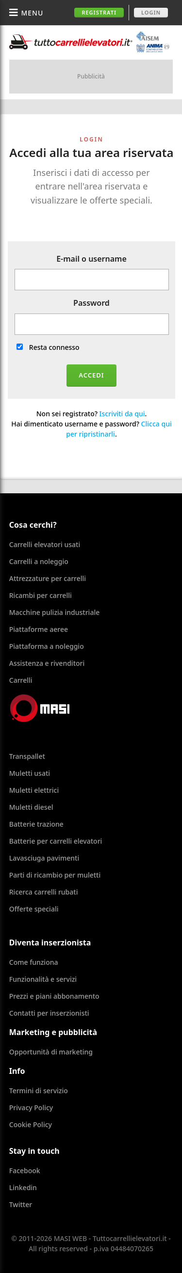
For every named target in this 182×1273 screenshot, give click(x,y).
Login (151, 12)
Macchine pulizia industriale (54, 612)
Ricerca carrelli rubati (43, 891)
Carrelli (21, 680)
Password (91, 303)
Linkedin (23, 1187)
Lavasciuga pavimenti (44, 858)
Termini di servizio (38, 1090)
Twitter (20, 1204)
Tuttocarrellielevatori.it (89, 41)
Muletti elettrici (34, 790)
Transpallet (27, 756)
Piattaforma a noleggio (46, 646)
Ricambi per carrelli (40, 595)
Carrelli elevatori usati (44, 544)
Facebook (24, 1170)
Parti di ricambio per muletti (54, 875)
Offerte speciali (34, 908)
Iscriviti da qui (122, 413)
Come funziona (33, 962)
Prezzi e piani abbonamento (54, 996)
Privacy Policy (31, 1107)
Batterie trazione (36, 824)
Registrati (99, 12)
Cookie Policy (30, 1124)
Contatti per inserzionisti (49, 1013)
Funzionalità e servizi (43, 979)
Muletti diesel (31, 807)
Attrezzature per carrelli (47, 578)
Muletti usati (29, 773)
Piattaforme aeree (38, 629)
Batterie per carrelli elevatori (55, 841)
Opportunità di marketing (51, 1051)
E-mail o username (91, 258)
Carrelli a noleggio (38, 561)
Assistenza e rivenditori (47, 663)
